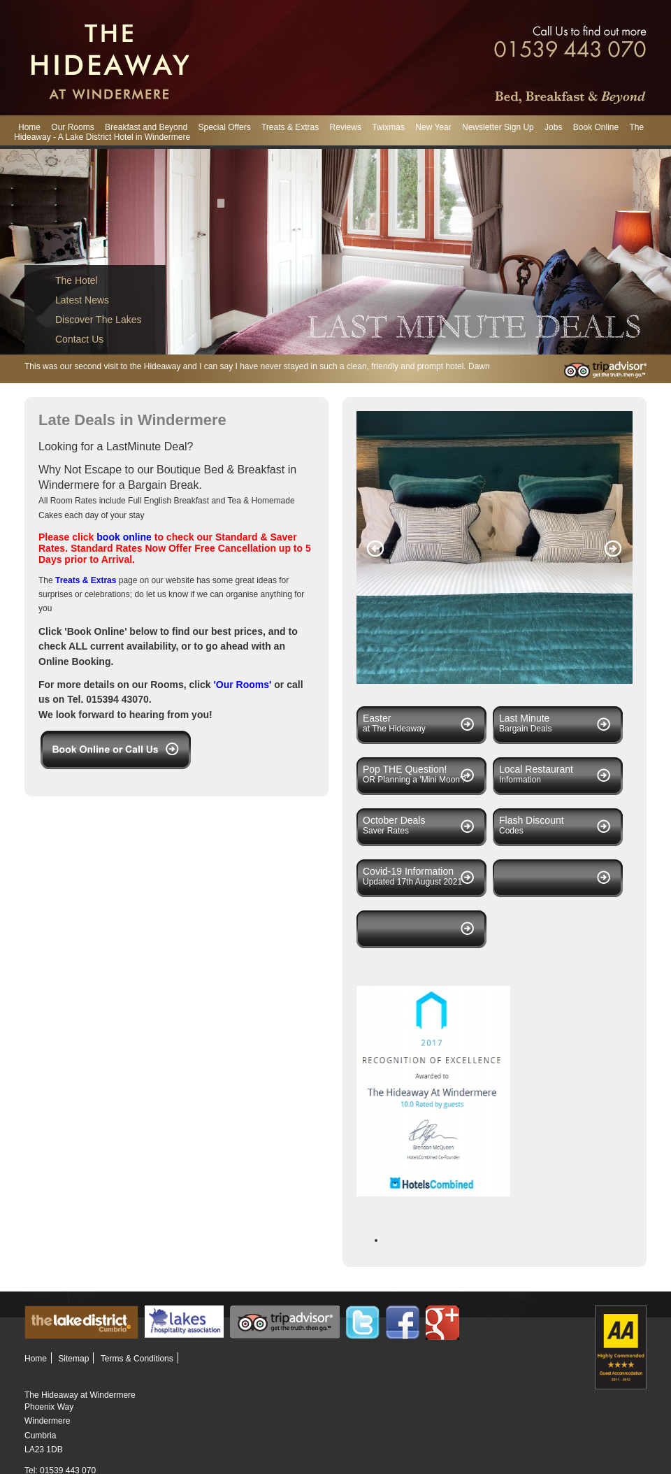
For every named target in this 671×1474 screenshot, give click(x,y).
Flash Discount (531, 820)
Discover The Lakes (98, 319)
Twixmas (388, 127)
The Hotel (76, 280)
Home (29, 127)
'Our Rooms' (243, 684)
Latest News (82, 300)
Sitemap (73, 1359)
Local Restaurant (536, 769)
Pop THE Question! (405, 769)
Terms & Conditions (137, 1359)
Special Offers (224, 127)
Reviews (345, 127)
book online (125, 537)
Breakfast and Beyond (146, 127)
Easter (377, 718)
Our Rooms (72, 127)
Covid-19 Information (408, 871)
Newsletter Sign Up (498, 127)
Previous (375, 549)
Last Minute (524, 718)
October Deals (394, 820)
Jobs (553, 127)
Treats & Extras (290, 127)
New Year (433, 127)
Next (613, 549)
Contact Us (79, 339)
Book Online (596, 127)
